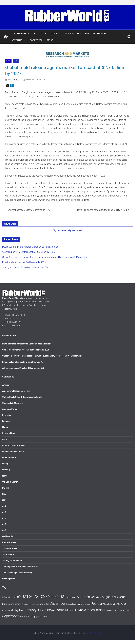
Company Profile (9, 409)
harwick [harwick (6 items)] (5, 610)
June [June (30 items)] (47, 610)
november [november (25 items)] (87, 610)
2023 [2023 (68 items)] (43, 596)
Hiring (5, 427)
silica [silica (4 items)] (21, 617)
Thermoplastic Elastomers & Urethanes (20, 566)
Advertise (17, 40)
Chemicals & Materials (12, 403)
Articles (38, 33)
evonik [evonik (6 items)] (88, 604)
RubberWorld (31, 80)
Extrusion (6, 415)
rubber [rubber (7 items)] (115, 610)
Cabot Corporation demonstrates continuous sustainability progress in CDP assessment (46, 257)
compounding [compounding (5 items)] (32, 604)
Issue (4, 439)
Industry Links (72, 33)
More (50, 40)
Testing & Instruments (12, 560)
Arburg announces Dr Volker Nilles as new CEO (25, 267)
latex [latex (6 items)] (53, 610)
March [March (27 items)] (60, 610)
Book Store (36, 40)
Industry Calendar (95, 33)
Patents (5, 488)
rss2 (15, 61)
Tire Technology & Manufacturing (17, 573)
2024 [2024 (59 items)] (52, 596)
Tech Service (8, 554)
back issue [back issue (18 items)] (118, 597)
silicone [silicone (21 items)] (28, 616)
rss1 (4, 500)
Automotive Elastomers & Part (16, 391)
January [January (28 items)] (31, 610)
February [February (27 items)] (97, 603)
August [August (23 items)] (107, 597)
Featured (6, 421)
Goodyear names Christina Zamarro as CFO (26, 210)
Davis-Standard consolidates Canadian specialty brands (30, 246)
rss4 (4, 518)
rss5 (4, 524)
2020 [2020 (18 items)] (16, 597)
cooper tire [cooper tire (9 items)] (43, 604)
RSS (4, 494)
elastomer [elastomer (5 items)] (73, 604)
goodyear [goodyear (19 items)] (120, 603)
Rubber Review (9, 542)
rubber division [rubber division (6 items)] (125, 610)
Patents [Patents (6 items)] (109, 610)
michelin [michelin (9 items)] (76, 610)
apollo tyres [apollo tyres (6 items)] (71, 597)
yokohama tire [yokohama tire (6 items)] (42, 616)
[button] (28, 33)
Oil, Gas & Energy (10, 482)
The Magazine (19, 33)
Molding (6, 469)
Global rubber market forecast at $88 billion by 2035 (28, 252)
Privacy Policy (95, 633)
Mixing (5, 463)
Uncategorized (8, 579)
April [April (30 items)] (80, 597)
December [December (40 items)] (57, 603)
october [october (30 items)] (99, 610)
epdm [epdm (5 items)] (83, 604)
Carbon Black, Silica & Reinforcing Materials (22, 397)
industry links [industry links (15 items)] (16, 610)
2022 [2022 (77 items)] (33, 596)
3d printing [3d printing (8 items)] (7, 597)
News (54, 33)
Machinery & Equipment (13, 451)
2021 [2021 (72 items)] (23, 596)
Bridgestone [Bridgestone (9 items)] (8, 604)
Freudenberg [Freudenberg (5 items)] (109, 604)
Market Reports (9, 457)
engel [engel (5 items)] (79, 604)
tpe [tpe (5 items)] (35, 617)
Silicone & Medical (10, 548)
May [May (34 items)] (68, 610)
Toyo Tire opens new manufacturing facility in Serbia (105, 210)
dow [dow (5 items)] (67, 604)
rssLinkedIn (7, 536)
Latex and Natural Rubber (13, 445)
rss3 (4, 512)
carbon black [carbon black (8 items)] (21, 604)
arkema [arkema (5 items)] (98, 597)
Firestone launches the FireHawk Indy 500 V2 (25, 262)
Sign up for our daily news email (67, 230)
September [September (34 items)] (10, 616)
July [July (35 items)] (40, 610)
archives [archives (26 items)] (89, 597)
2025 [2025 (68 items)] (61, 596)
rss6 (4, 530)
